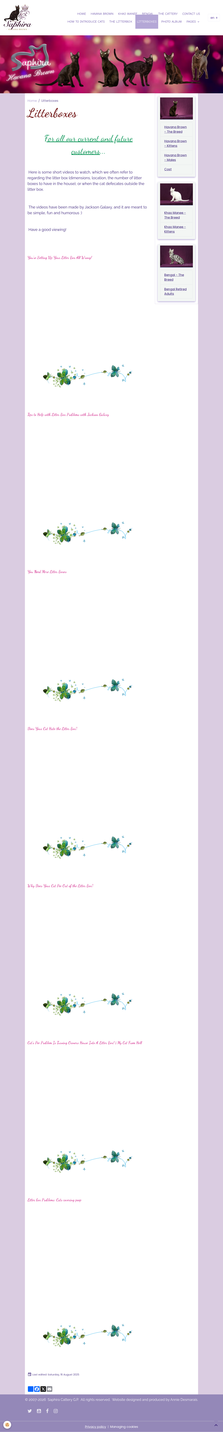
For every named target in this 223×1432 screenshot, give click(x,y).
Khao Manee (127, 14)
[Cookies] (7, 1425)
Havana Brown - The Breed (175, 129)
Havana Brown (102, 14)
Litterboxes (147, 22)
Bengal (147, 14)
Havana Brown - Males (175, 158)
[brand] (18, 18)
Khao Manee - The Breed (175, 216)
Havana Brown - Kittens (175, 144)
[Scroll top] (216, 1425)
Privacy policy (95, 1426)
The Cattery (168, 14)
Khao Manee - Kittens (175, 230)
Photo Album (171, 22)
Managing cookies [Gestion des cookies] (124, 1426)
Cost (168, 170)
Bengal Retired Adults (175, 292)
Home (81, 14)
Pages (192, 22)
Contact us (191, 14)
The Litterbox (120, 22)
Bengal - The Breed (174, 278)
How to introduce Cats (86, 22)
